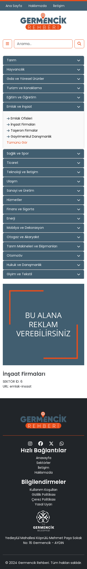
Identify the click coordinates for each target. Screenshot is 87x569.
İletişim (58, 5)
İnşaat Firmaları (23, 124)
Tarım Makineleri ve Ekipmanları (32, 246)
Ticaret (12, 162)
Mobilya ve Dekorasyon (25, 227)
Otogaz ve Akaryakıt (23, 237)
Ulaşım (12, 181)
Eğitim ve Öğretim (21, 97)
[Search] (43, 43)
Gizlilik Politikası (43, 494)
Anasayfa (43, 458)
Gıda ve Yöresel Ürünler (25, 78)
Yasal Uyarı (43, 504)
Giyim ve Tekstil (19, 274)
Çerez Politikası (43, 499)
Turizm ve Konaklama (24, 88)
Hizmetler (14, 199)
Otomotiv (15, 255)
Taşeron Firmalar (24, 130)
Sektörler (43, 462)
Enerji (11, 218)
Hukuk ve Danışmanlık (24, 264)
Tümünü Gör (17, 142)
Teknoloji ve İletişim (22, 172)
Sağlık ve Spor (18, 153)
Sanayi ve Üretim (20, 190)
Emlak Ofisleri (21, 118)
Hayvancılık (16, 69)
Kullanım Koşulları (43, 489)
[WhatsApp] (62, 443)
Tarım (11, 60)
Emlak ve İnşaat (19, 106)
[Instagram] (30, 443)
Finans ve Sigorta (20, 209)
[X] (51, 443)
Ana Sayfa (14, 5)
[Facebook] (40, 443)
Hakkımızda (38, 5)
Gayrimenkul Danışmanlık (31, 136)
